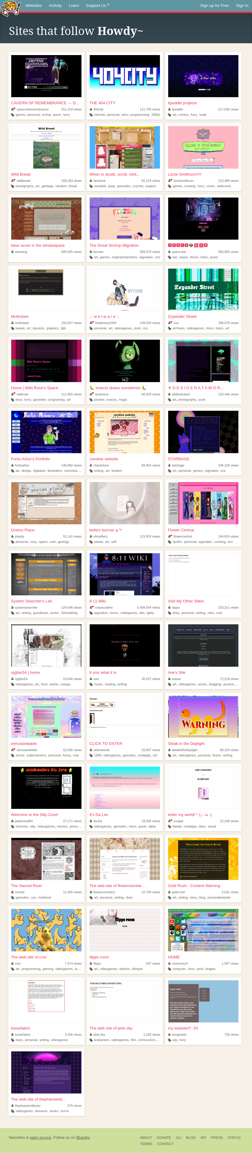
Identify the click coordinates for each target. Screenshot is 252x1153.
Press (217, 1138)
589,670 (150, 252)
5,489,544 (148, 607)
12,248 (229, 821)
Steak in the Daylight (186, 743)
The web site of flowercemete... (117, 885)
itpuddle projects (182, 103)
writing (98, 470)
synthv (177, 541)
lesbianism (101, 1040)
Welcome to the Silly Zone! (34, 814)
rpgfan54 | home (25, 672)
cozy (33, 541)
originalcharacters (124, 257)
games (20, 114)
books (54, 1111)
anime (53, 684)
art (174, 114)
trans (204, 257)
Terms (146, 1144)
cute (53, 541)
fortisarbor (20, 465)
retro (124, 114)
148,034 (150, 323)
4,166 (73, 1034)
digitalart (39, 470)
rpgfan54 (19, 679)
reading (110, 684)
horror (114, 613)
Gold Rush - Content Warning (194, 885)
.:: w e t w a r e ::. (104, 316)
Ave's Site (176, 672)
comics (184, 114)
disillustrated (179, 394)
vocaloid (100, 186)
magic (123, 399)
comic (210, 186)
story (193, 897)
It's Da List (98, 814)
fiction (216, 755)
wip (175, 1040)
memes (62, 826)
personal (34, 114)
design (26, 470)
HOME (174, 957)
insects (112, 399)
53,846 (72, 679)
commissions (73, 470)
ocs (157, 257)
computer (179, 969)
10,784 (151, 892)
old (155, 755)
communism (146, 1040)
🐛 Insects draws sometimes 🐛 (118, 388)
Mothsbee (19, 316)
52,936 (72, 750)
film (133, 1040)
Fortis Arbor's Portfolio (30, 459)
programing (57, 399)
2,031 (230, 892)
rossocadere (101, 607)
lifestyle (137, 969)
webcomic (224, 186)
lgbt (63, 328)
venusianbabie (24, 743)
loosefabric (20, 1028)
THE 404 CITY (102, 103)
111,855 (71, 394)
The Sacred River (26, 885)
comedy (190, 186)
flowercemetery (102, 892)
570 (75, 1105)
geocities (129, 755)
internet (99, 114)
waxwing (19, 252)
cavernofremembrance (30, 109)
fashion (125, 969)
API (203, 1138)
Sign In (242, 5)
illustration (55, 470)
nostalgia (144, 755)
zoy (173, 323)
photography (24, 186)
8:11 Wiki (97, 601)
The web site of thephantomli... (38, 1099)
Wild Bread (21, 174)
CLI (178, 1138)
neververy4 (178, 963)
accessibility (231, 684)
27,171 (72, 821)
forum (194, 257)
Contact (165, 1144)
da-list (96, 821)
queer (57, 114)
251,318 (71, 109)
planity (17, 536)
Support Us (98, 5)
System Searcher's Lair (31, 601)
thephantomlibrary (26, 1105)
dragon (211, 969)
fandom (117, 470)
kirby (176, 613)
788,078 (228, 323)
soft (113, 541)
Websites (33, 5)
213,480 (228, 180)
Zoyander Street (182, 316)
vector (54, 613)
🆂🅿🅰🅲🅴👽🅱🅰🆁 (188, 245)
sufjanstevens (36, 755)
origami (150, 186)
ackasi (174, 679)
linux (19, 399)
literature (41, 1111)
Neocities (17, 1137)
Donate (164, 1138)
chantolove (99, 465)
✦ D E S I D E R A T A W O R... (196, 388)
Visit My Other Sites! (186, 601)
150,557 (71, 323)
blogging (215, 684)
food (44, 684)
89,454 (151, 465)
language (81, 969)
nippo (174, 607)
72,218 (229, 679)
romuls (18, 892)
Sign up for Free (214, 5)
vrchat (46, 114)
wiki (142, 613)
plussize (38, 328)
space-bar (177, 252)
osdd (202, 114)
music (98, 684)
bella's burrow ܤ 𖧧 (105, 530)
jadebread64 (22, 821)
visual (212, 826)
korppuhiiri (177, 1034)
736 (231, 1034)
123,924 (150, 536)
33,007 (151, 750)
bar (175, 257)
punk (201, 399)
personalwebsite (218, 897)
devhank (97, 180)
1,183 (151, 1034)
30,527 (151, 679)
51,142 (72, 536)
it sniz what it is (102, 672)
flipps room (99, 957)
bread (73, 186)
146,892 (71, 465)
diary (202, 826)
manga (65, 684)
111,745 (150, 109)
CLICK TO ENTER (105, 743)
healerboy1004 (103, 323)
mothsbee (20, 323)
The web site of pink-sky (110, 1028)
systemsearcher (24, 607)
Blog (191, 1138)
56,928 (151, 394)
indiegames (129, 613)
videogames (123, 328)
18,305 (151, 821)
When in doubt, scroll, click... (114, 174)
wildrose (19, 394)
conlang (219, 541)
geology (63, 541)
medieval (44, 897)
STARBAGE (179, 459)
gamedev (123, 186)
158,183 (71, 180)
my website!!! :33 (183, 1028)
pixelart (99, 399)
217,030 (228, 109)
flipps (95, 963)
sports (202, 684)
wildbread (21, 180)
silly (32, 826)
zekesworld (100, 750)
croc (16, 963)
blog (202, 897)
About (146, 1138)
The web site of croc (29, 957)
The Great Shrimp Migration (114, 245)
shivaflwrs (98, 536)
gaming (48, 969)
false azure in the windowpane (38, 245)
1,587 (230, 963)
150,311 (228, 607)
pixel (137, 328)
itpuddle (175, 109)
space (183, 257)
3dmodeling (69, 613)
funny (66, 755)
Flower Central (181, 530)
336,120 (228, 465)
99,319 (229, 750)
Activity (55, 5)
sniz (94, 679)
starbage (176, 465)
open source (40, 1137)
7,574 (73, 963)
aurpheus (99, 394)
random (61, 186)
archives (178, 328)
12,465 (72, 892)
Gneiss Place (23, 530)
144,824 (228, 536)
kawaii (20, 328)
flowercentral (180, 536)
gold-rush (176, 892)
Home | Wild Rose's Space (34, 388)
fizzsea (96, 252)
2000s (155, 114)
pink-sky (97, 1034)
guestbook (40, 613)
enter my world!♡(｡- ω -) (190, 814)
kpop (111, 186)
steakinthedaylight (183, 750)
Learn (74, 5)
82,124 (151, 180)
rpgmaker (146, 257)
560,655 (228, 252)
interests (22, 826)
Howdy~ (120, 31)
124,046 (71, 607)
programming (139, 114)
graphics (52, 328)
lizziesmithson (181, 180)
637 (153, 963)
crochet (138, 186)
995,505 (71, 252)
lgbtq (150, 613)
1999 (97, 755)
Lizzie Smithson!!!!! (184, 174)
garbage (47, 186)
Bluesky (83, 1137)
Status (234, 1138)
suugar (175, 821)
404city (97, 109)
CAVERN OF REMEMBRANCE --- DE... (46, 103)
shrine (20, 755)
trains (219, 328)
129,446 (228, 394)
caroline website (103, 459)
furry (66, 114)
